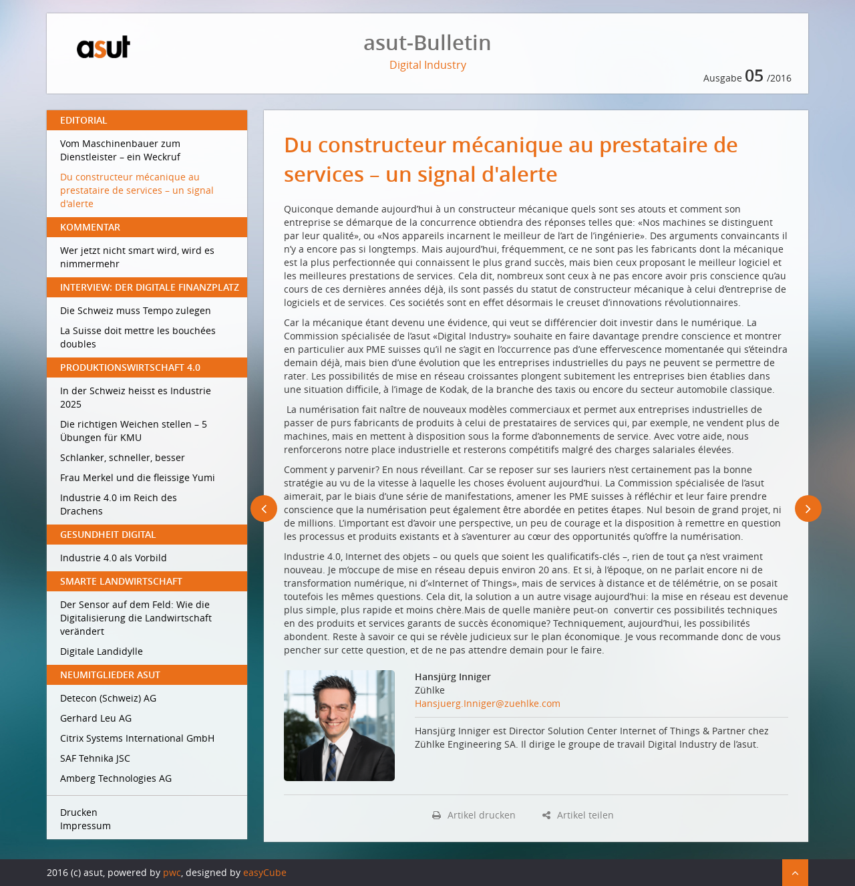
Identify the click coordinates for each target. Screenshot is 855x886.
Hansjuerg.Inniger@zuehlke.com (487, 703)
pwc (172, 872)
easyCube (265, 872)
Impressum (85, 825)
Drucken (79, 812)
